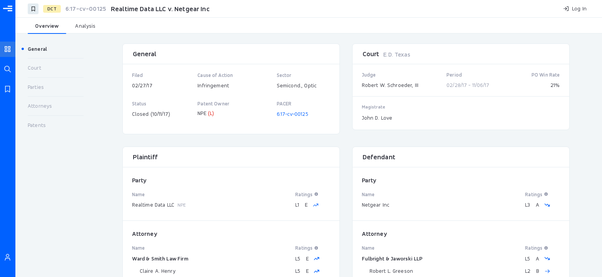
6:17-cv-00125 (292, 114)
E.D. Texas (396, 54)
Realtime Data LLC (153, 205)
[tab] (47, 26)
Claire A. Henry (158, 271)
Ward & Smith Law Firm (160, 258)
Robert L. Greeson (391, 271)
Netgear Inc (376, 205)
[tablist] (308, 26)
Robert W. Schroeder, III (390, 85)
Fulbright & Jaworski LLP (392, 258)
